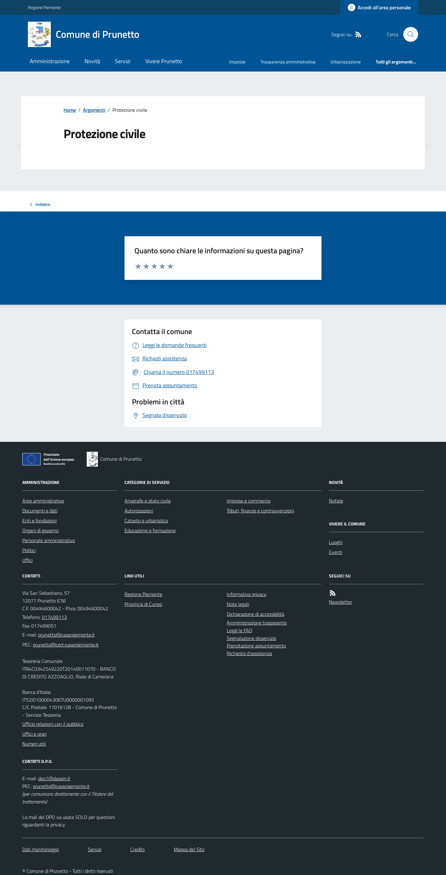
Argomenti (94, 110)
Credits (137, 849)
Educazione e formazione (150, 530)
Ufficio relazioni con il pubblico (52, 724)
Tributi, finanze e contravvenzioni (260, 510)
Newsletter (340, 602)
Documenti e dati (39, 510)
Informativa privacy (246, 594)
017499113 (54, 617)
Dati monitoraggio (40, 849)
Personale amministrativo (48, 540)
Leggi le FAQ (239, 630)
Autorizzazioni (139, 510)
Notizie (336, 500)
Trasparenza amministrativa (288, 61)
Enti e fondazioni (39, 520)
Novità (92, 61)
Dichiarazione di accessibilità (255, 614)
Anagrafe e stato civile (148, 500)
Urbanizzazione (345, 61)
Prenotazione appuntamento (256, 645)
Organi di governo (40, 530)
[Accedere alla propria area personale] (379, 7)
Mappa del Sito (189, 849)
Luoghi (336, 542)
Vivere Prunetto (163, 61)
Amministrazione (50, 61)
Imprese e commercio (248, 500)
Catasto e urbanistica (146, 520)
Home (69, 110)
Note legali (238, 604)
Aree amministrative (43, 500)
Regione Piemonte (44, 7)
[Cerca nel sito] (408, 34)
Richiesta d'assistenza (249, 653)
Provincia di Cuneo (143, 604)
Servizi (122, 61)
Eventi (335, 552)
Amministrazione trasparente (257, 622)
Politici (29, 550)
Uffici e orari (34, 734)
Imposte (237, 61)
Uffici (27, 560)
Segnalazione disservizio (251, 638)
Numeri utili (34, 743)
